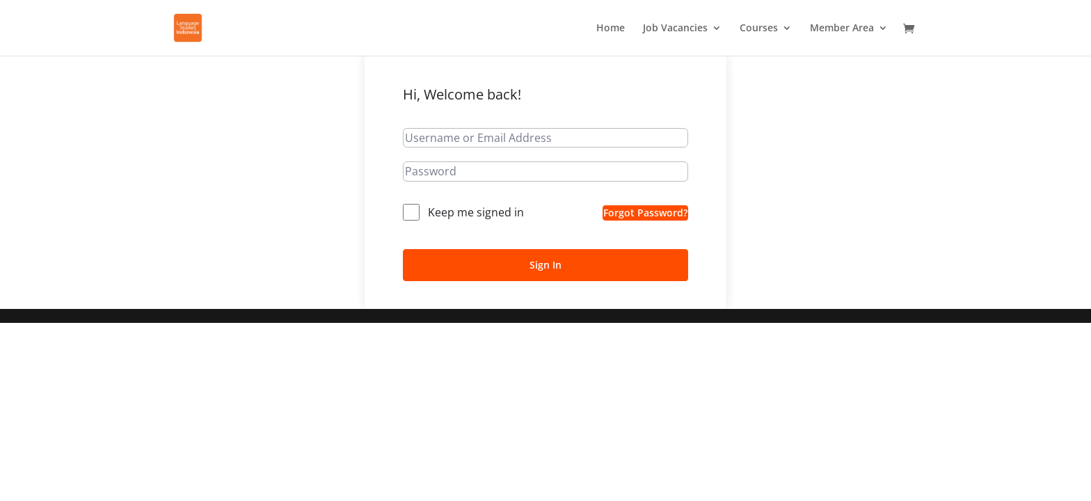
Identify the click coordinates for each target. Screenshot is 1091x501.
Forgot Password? (645, 212)
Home (610, 28)
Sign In (545, 264)
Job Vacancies (675, 28)
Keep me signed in (476, 212)
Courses (759, 28)
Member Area (842, 28)
